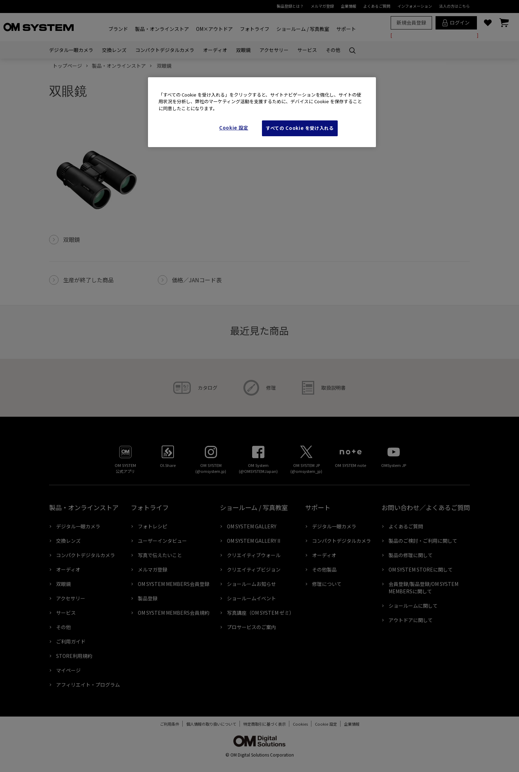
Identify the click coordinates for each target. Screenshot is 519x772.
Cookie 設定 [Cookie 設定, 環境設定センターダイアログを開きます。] (233, 127)
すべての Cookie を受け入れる (300, 128)
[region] (262, 112)
